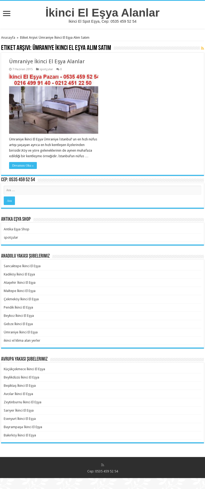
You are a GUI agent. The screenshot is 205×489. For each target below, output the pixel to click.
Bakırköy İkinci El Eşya (20, 435)
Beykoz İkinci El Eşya (19, 316)
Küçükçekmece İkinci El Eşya (24, 369)
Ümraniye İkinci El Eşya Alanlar (47, 61)
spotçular (46, 69)
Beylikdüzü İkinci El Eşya (21, 377)
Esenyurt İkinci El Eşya (20, 419)
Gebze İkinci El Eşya (18, 324)
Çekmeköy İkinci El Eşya (21, 299)
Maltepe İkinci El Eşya (20, 291)
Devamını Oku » (23, 165)
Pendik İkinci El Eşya (18, 307)
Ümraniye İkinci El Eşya (21, 332)
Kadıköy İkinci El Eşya (19, 274)
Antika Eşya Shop (17, 229)
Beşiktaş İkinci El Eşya (20, 386)
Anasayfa (8, 38)
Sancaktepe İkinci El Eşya (22, 266)
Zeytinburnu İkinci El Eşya (22, 402)
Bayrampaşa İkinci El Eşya (23, 427)
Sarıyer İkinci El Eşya (19, 410)
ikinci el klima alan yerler (22, 340)
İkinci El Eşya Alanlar (102, 12)
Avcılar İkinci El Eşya (18, 394)
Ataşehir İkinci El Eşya (20, 283)
